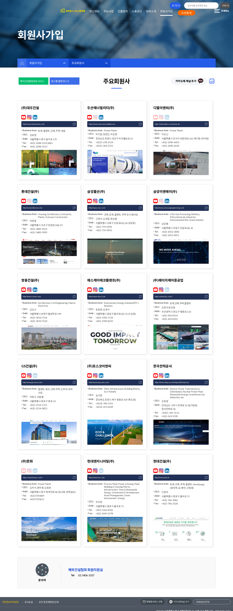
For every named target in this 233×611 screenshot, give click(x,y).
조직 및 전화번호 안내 (49, 594)
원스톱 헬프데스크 (60, 81)
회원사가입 (35, 63)
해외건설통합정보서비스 (32, 81)
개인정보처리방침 (10, 594)
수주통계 (186, 13)
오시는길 (29, 594)
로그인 (175, 5)
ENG (224, 5)
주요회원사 (78, 63)
